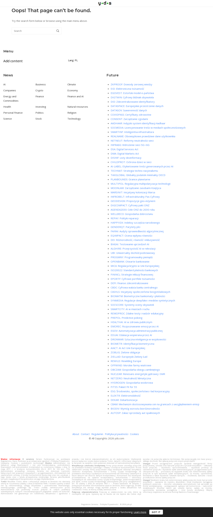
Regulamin (97, 434)
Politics (39, 112)
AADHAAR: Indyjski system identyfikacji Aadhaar (138, 123)
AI (4, 84)
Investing (40, 106)
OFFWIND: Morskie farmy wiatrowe (131, 365)
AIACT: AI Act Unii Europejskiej (128, 348)
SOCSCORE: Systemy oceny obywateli (132, 304)
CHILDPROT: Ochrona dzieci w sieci (131, 162)
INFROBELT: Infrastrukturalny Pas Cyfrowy (135, 196)
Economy (72, 90)
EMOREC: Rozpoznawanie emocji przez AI (135, 326)
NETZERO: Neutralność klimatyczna (131, 378)
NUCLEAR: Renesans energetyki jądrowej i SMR (138, 374)
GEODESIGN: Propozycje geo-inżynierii (133, 201)
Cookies (134, 434)
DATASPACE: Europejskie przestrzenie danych (137, 106)
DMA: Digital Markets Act (125, 153)
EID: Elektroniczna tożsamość (127, 88)
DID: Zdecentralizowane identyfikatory (133, 101)
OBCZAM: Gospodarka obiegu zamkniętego (135, 369)
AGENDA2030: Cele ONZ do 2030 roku (133, 209)
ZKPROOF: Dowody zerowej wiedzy (131, 84)
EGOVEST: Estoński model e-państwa (132, 93)
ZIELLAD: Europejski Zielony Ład (129, 356)
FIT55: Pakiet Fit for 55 (124, 387)
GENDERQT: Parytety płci (125, 227)
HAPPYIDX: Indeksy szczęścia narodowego (135, 222)
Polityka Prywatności (109, 504)
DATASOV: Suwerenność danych (129, 110)
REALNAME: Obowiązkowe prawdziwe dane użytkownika (143, 136)
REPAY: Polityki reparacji (124, 218)
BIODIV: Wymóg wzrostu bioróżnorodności (135, 408)
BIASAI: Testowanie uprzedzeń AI (130, 244)
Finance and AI (75, 96)
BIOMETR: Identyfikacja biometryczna (132, 343)
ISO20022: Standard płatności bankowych (134, 270)
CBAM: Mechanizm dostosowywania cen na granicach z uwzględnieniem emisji (155, 404)
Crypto (39, 90)
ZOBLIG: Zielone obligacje (125, 352)
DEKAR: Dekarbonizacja (124, 400)
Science (7, 118)
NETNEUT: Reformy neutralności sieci (132, 140)
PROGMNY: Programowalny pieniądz (132, 257)
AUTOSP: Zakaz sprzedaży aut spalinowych (135, 413)
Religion (71, 112)
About (75, 434)
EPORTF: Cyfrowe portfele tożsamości (133, 278)
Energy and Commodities (10, 98)
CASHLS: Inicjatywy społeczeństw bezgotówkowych (140, 291)
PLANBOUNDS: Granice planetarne (130, 179)
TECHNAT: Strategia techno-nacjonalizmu (134, 170)
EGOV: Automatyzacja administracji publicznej (137, 330)
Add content (13, 61)
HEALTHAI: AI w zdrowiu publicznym (131, 322)
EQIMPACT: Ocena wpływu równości (131, 235)
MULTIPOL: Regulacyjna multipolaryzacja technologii (140, 183)
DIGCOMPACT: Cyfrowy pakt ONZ (130, 205)
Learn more (140, 512)
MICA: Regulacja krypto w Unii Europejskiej (135, 265)
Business (40, 84)
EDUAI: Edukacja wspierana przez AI (131, 335)
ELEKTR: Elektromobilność (126, 395)
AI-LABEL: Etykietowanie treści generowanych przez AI (142, 166)
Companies (9, 90)
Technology (74, 118)
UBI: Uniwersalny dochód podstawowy (133, 253)
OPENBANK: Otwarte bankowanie (130, 261)
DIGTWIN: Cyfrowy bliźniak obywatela (132, 97)
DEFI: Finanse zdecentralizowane (129, 283)
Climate (71, 84)
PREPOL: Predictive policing (126, 317)
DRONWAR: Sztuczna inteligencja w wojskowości (138, 339)
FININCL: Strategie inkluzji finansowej (132, 274)
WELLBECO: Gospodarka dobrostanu (132, 214)
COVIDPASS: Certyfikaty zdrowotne (131, 114)
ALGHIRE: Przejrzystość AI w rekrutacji (133, 248)
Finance (39, 96)
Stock (38, 118)
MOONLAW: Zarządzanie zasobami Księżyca (136, 188)
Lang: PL (73, 60)
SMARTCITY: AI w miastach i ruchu (130, 309)
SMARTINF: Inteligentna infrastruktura (132, 132)
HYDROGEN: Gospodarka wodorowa (132, 382)
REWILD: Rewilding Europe (126, 361)
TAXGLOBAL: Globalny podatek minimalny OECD (138, 175)
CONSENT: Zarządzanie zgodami (129, 119)
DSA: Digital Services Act (124, 149)
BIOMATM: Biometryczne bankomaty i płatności (138, 296)
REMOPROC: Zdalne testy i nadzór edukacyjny (137, 313)
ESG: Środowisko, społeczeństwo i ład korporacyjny (140, 391)
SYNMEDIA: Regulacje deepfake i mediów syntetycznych (143, 300)
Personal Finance (13, 112)
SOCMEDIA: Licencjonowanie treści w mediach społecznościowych (148, 127)
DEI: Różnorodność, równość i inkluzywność (135, 240)
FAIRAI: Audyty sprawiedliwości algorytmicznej (137, 231)
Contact (85, 434)
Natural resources (77, 106)
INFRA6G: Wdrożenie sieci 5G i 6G (130, 145)
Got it (156, 512)
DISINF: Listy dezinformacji (126, 157)
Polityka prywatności (116, 434)
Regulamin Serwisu (89, 504)
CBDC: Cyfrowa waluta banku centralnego (134, 287)
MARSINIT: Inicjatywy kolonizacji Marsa (133, 192)
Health (7, 106)
